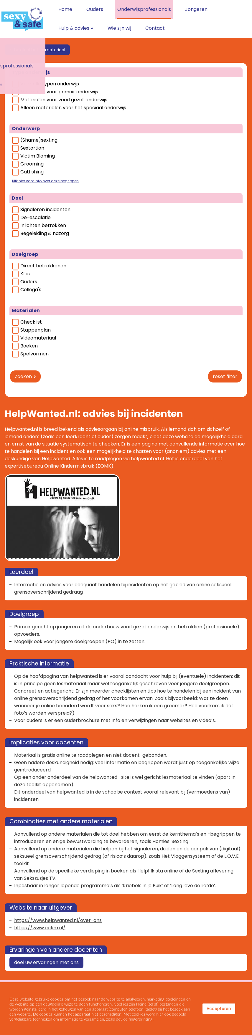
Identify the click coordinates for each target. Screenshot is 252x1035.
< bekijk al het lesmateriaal (37, 45)
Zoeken (23, 371)
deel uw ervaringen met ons (46, 957)
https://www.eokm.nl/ (39, 922)
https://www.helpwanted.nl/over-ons (58, 915)
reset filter (225, 371)
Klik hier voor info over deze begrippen (45, 175)
